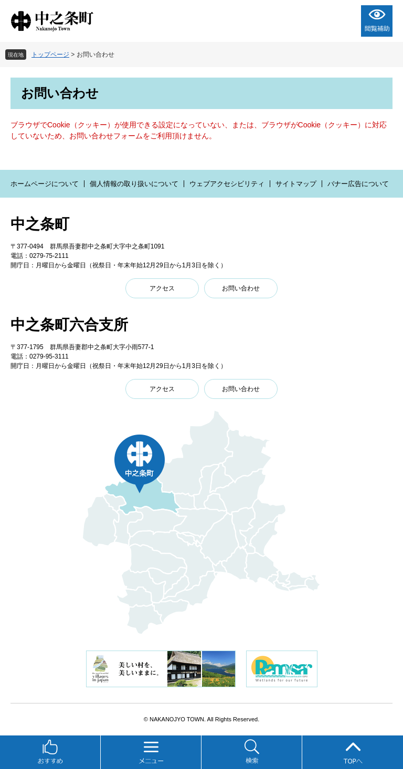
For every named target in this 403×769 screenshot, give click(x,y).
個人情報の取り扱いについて (134, 183)
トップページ (50, 54)
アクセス (162, 288)
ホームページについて (44, 183)
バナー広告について (358, 183)
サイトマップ (295, 183)
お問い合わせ (241, 288)
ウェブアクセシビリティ (226, 183)
